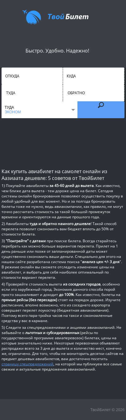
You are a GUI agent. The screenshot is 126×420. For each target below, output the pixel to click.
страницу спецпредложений (27, 364)
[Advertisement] (63, 142)
